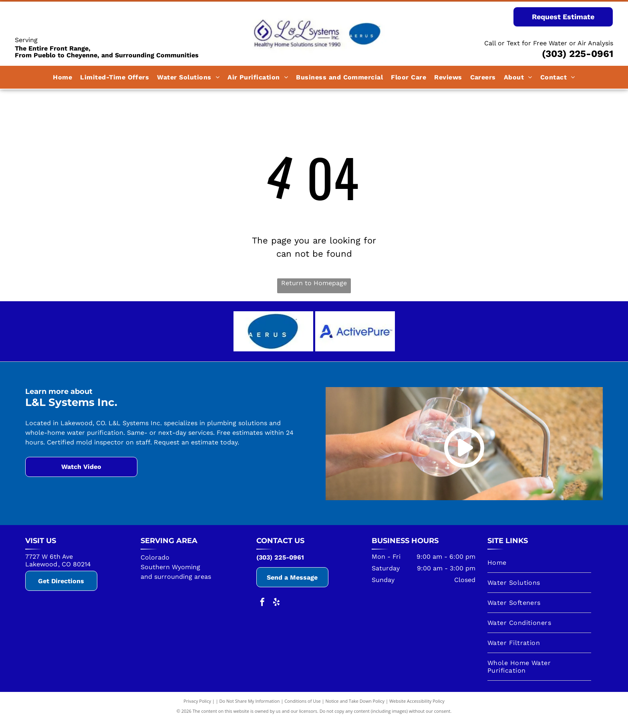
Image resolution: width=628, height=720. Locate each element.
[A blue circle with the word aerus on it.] (273, 331)
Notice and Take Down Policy (355, 701)
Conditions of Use (302, 701)
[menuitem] (62, 77)
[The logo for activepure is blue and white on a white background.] (355, 331)
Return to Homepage (314, 283)
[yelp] (276, 603)
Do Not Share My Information (249, 701)
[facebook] (262, 603)
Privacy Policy (197, 701)
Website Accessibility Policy (417, 701)
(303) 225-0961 (577, 53)
